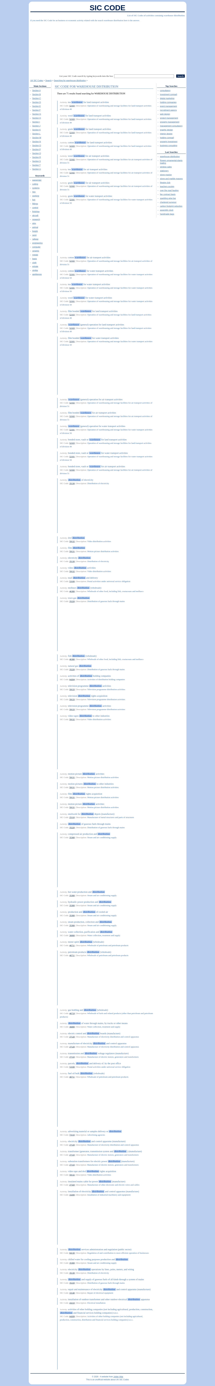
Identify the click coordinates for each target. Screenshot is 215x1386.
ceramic (35, 251)
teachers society (167, 186)
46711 (72, 945)
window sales (166, 167)
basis (34, 259)
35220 (72, 601)
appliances (37, 274)
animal (35, 227)
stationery (164, 171)
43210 (72, 1303)
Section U (36, 169)
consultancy (165, 90)
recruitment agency (168, 110)
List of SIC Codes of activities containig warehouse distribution (156, 15)
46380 (72, 591)
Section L (36, 134)
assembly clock (166, 210)
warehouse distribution (170, 156)
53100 (72, 581)
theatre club (165, 182)
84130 (72, 1253)
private (35, 266)
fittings (35, 204)
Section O (36, 145)
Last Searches (171, 152)
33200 (72, 1195)
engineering (37, 243)
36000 (72, 935)
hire (34, 192)
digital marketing (167, 98)
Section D (36, 102)
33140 (72, 1293)
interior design (166, 134)
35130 (72, 483)
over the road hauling (169, 190)
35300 (72, 837)
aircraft (35, 215)
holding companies (168, 102)
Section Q (36, 153)
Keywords (40, 175)
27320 (72, 1185)
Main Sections (40, 86)
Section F (36, 110)
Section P (36, 149)
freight (35, 231)
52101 (72, 199)
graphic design (166, 130)
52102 (72, 159)
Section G (36, 114)
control (35, 208)
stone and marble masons (171, 179)
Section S (36, 161)
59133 (72, 689)
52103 (72, 105)
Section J (36, 126)
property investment (168, 142)
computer (36, 247)
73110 (72, 1135)
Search (48, 80)
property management (169, 122)
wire (34, 223)
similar (35, 270)
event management (168, 106)
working (35, 196)
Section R (36, 157)
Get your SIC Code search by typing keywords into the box (86, 76)
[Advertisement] (107, 47)
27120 (72, 1037)
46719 (72, 1013)
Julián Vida (118, 1377)
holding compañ (167, 138)
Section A (36, 90)
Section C (36, 98)
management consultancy (171, 126)
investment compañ (168, 94)
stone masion (166, 175)
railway (35, 239)
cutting (35, 184)
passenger (37, 180)
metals (35, 255)
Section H (36, 118)
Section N (36, 142)
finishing (36, 211)
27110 (72, 1057)
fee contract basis (167, 194)
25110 (72, 817)
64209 (72, 1316)
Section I (36, 122)
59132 (72, 541)
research (36, 219)
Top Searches (171, 86)
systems (36, 188)
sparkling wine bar (168, 198)
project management (169, 118)
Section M (36, 138)
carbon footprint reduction (171, 206)
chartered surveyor (168, 202)
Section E (36, 106)
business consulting (168, 145)
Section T (36, 165)
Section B (36, 94)
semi (34, 235)
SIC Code (107, 8)
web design (165, 114)
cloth (34, 263)
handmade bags (167, 214)
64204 (72, 679)
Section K (36, 130)
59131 (72, 551)
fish (33, 200)
